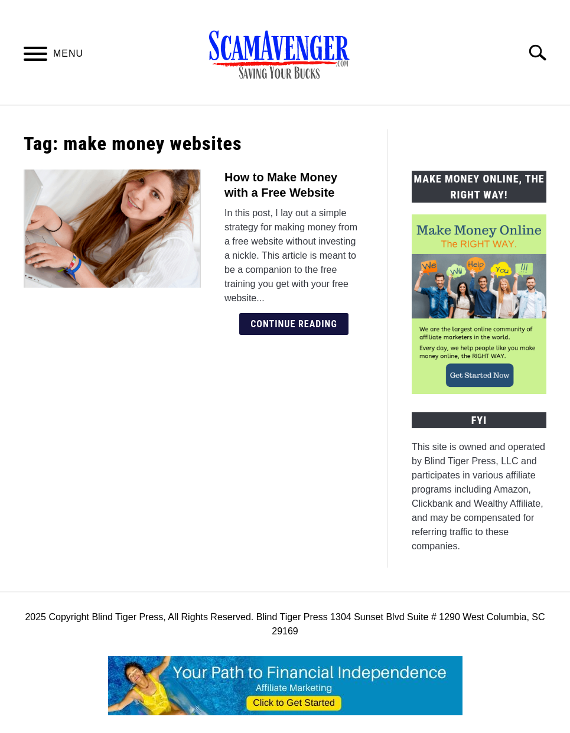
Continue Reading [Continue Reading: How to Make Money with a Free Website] (293, 324)
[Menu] (35, 56)
